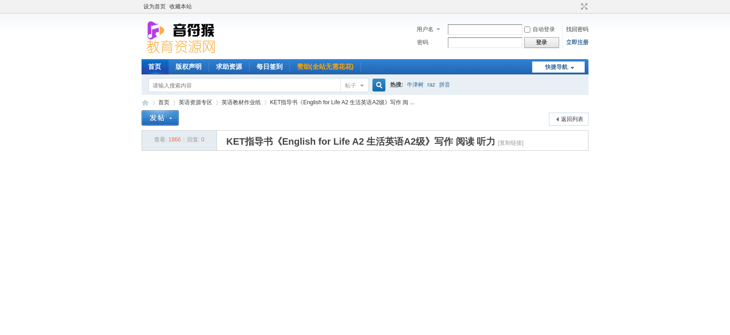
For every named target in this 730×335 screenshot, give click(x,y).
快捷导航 (556, 67)
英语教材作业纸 (241, 102)
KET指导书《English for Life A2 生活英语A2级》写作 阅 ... (342, 102)
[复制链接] (511, 143)
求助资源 (229, 66)
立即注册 (577, 42)
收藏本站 (180, 6)
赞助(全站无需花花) (325, 66)
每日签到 (270, 66)
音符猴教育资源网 (145, 102)
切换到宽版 (583, 6)
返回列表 (572, 119)
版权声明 (189, 66)
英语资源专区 (195, 102)
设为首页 (154, 6)
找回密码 (577, 29)
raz (431, 84)
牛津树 (415, 84)
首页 (154, 66)
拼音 (444, 84)
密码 (422, 42)
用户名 (425, 29)
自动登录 (539, 29)
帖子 (350, 85)
